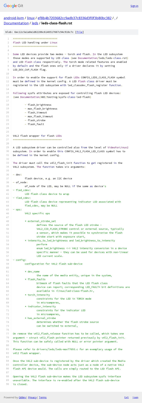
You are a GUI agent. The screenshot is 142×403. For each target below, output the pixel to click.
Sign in (134, 6)
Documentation (16, 23)
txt (126, 397)
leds (35, 23)
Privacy (32, 397)
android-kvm (14, 18)
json (135, 397)
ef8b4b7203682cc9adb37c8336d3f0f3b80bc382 (74, 18)
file (79, 32)
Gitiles (22, 397)
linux (31, 18)
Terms (43, 397)
